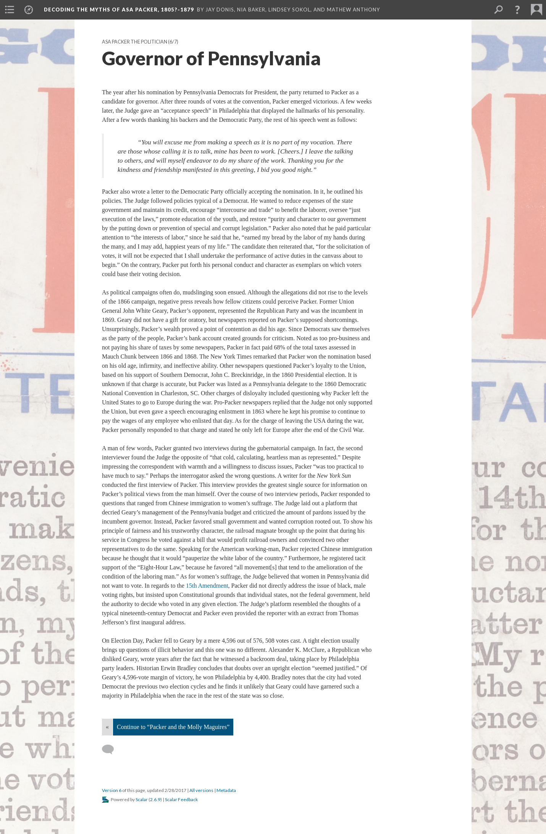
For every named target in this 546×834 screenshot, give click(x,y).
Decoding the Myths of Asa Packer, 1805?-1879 (119, 9)
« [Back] (107, 727)
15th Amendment (207, 585)
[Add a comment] (111, 750)
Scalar (142, 799)
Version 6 (111, 790)
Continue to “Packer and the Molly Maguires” (173, 727)
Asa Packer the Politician (134, 42)
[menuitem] (9, 9)
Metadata (226, 790)
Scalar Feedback (181, 799)
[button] (517, 9)
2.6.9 (155, 799)
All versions (201, 790)
